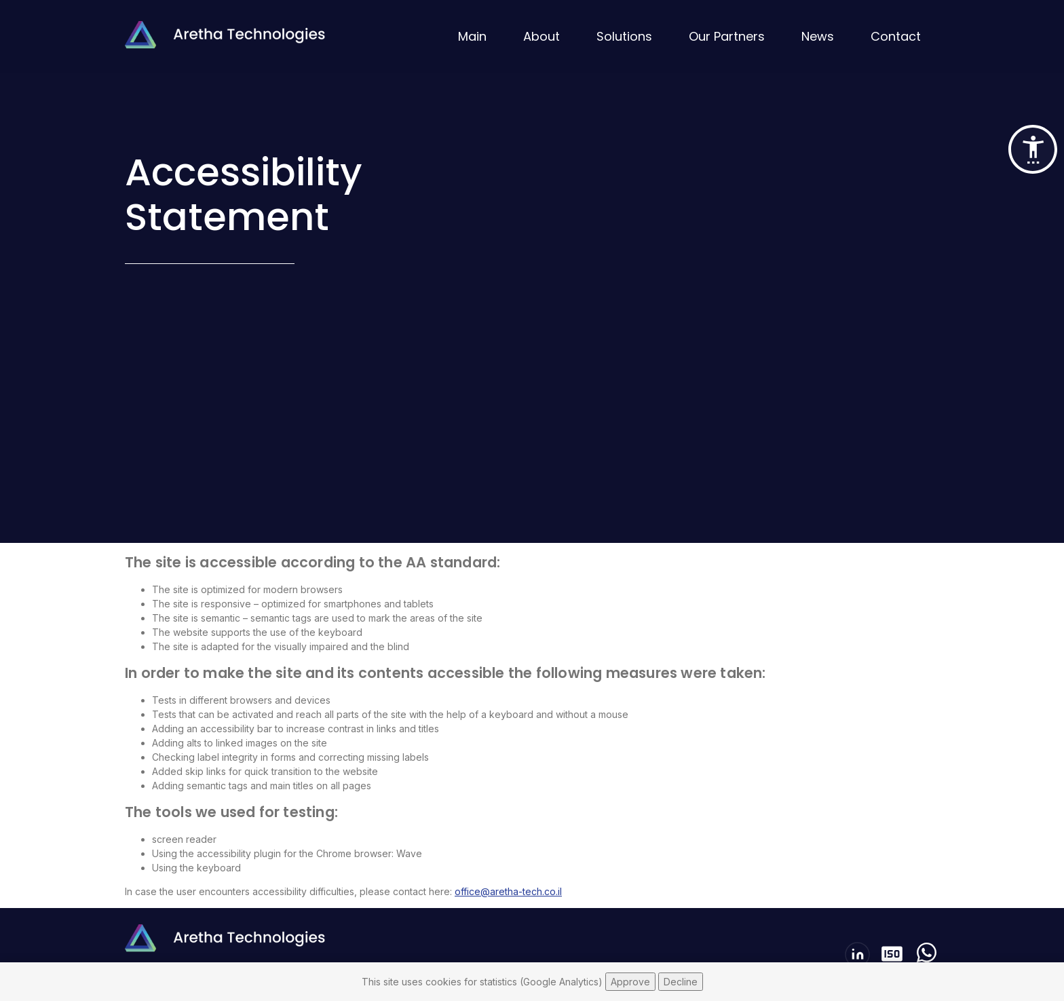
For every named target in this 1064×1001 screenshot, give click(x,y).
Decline (681, 981)
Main (472, 36)
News (817, 36)
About (541, 36)
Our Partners (727, 36)
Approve (630, 981)
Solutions (624, 36)
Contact (896, 36)
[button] (1033, 149)
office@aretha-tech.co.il (508, 891)
